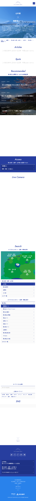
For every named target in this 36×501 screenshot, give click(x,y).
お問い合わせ (18, 486)
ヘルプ (18, 484)
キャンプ (25, 394)
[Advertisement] (18, 135)
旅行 (9, 396)
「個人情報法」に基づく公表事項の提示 (18, 481)
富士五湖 (30, 394)
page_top (18, 439)
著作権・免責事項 (18, 483)
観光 (11, 394)
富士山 (7, 394)
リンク (18, 489)
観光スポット (14, 396)
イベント (20, 394)
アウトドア (4, 396)
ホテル (15, 394)
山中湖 (3, 394)
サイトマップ (18, 488)
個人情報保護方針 (18, 479)
